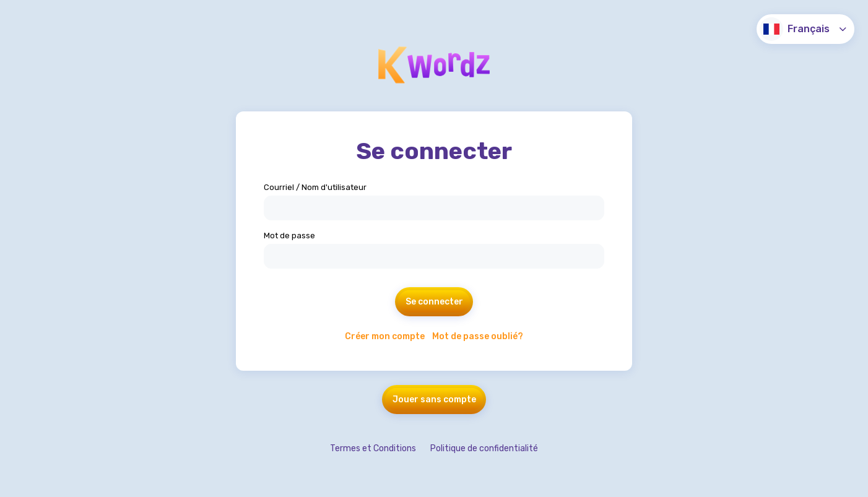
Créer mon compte (385, 336)
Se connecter (434, 301)
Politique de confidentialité (484, 448)
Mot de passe (289, 235)
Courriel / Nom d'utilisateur (315, 187)
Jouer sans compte (434, 399)
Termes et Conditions (373, 448)
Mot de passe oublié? (477, 336)
